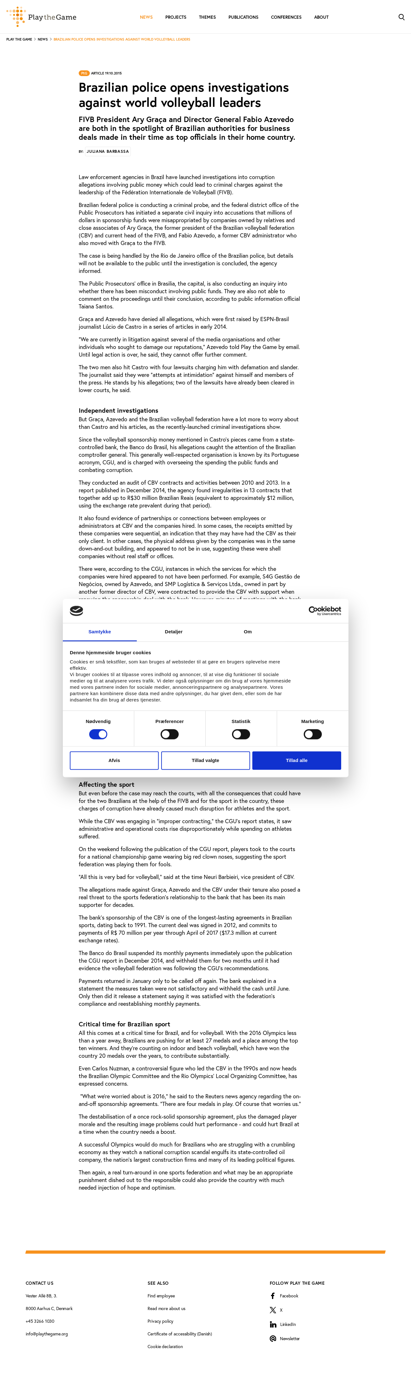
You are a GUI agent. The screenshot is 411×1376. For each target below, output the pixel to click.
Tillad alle (297, 760)
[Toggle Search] (401, 16)
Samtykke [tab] (100, 632)
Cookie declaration (165, 1346)
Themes (207, 17)
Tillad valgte (205, 760)
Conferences (286, 17)
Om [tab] (248, 632)
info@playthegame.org (47, 1334)
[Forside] (41, 17)
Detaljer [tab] (174, 632)
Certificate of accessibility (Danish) (180, 1334)
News (146, 17)
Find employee (161, 1296)
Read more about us (166, 1308)
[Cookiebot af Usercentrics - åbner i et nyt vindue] (313, 611)
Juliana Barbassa (108, 151)
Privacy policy (160, 1321)
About (321, 17)
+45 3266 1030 (40, 1321)
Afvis (114, 760)
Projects (175, 17)
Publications (243, 17)
